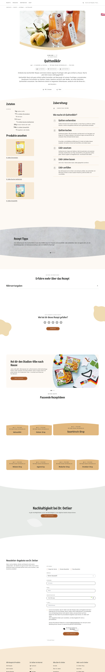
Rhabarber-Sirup (64, 453)
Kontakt (55, 665)
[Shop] (31, 2)
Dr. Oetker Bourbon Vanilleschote (25, 122)
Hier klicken (72, 629)
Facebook (33, 665)
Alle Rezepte (9, 665)
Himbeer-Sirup (41, 418)
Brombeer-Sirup (88, 453)
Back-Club (79, 668)
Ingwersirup (41, 453)
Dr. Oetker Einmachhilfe (23, 127)
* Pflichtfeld (50, 640)
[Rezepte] (9, 2)
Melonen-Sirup (17, 453)
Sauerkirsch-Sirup (76, 418)
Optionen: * (50, 566)
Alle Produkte (9, 668)
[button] (52, 52)
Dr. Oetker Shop (80, 665)
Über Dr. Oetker (57, 668)
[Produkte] (16, 2)
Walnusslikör (17, 418)
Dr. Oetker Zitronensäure (23, 114)
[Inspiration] (24, 2)
